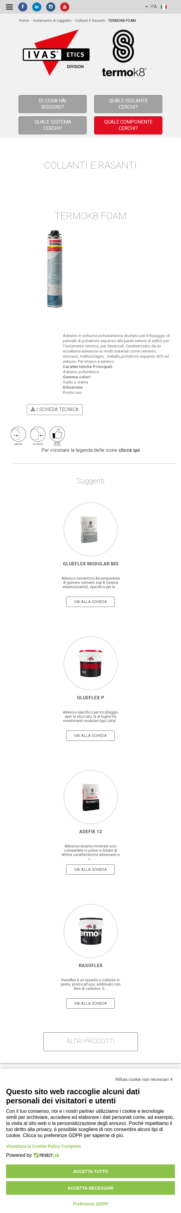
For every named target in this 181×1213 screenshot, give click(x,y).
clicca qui (129, 450)
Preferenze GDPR (90, 1203)
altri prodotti (90, 1041)
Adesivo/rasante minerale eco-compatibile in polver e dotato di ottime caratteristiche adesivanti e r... (90, 852)
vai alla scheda (90, 601)
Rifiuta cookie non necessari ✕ (144, 1079)
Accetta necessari (91, 1188)
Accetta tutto (90, 1171)
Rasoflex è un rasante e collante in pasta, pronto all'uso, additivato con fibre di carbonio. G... (91, 984)
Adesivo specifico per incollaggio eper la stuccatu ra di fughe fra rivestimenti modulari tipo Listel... (90, 716)
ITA (156, 7)
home (24, 21)
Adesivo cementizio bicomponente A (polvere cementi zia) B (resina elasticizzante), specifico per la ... (90, 582)
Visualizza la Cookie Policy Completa (43, 1146)
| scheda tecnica (53, 409)
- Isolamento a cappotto (50, 21)
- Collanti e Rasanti (89, 21)
